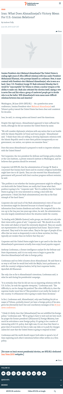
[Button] (59, 31)
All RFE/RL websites (13, 391)
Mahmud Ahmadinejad (41, 107)
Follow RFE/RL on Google (37, 391)
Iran (3, 10)
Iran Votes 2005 (8, 355)
